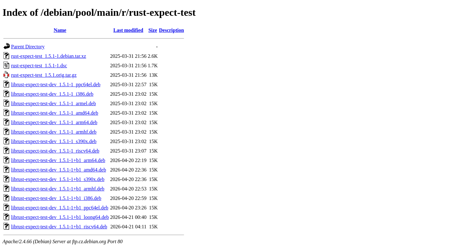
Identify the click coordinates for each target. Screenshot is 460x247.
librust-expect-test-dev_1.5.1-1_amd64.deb (54, 113)
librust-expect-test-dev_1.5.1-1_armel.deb (53, 103)
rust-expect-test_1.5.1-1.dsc (39, 65)
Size (152, 30)
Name (60, 30)
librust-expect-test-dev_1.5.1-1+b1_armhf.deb (58, 188)
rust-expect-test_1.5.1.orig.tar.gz (44, 75)
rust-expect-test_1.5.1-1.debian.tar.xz (48, 56)
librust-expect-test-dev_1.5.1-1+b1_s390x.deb (58, 179)
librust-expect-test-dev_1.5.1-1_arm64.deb (54, 122)
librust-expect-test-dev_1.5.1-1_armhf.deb (54, 132)
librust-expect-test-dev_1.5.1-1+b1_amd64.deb (58, 169)
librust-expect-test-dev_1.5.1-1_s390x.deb (54, 141)
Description (171, 30)
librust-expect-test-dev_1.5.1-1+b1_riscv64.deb (59, 226)
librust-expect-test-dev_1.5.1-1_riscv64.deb (55, 151)
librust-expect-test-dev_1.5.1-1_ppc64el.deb (55, 84)
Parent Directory (28, 46)
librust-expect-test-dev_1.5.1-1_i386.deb (52, 94)
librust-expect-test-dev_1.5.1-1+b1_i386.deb (56, 198)
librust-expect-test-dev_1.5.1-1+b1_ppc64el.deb (59, 207)
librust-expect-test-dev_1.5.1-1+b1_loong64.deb (60, 217)
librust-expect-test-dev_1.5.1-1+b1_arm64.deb (58, 160)
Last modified (128, 30)
